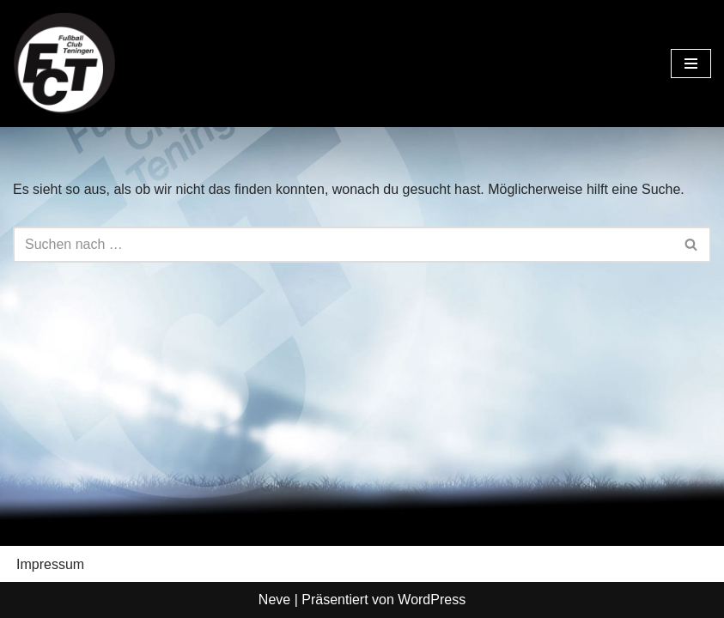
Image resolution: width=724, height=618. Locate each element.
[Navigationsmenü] (691, 63)
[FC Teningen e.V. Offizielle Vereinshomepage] (64, 63)
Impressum (50, 564)
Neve (274, 599)
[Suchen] (342, 245)
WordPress (431, 599)
